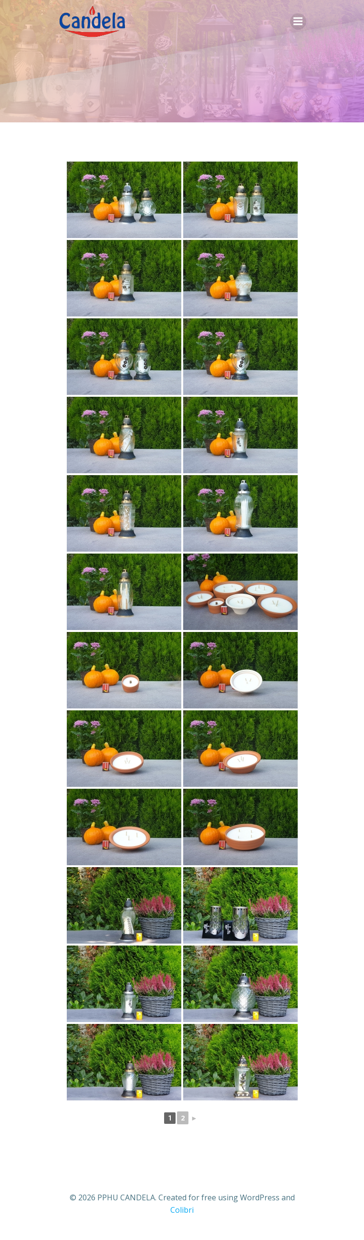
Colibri (182, 1210)
